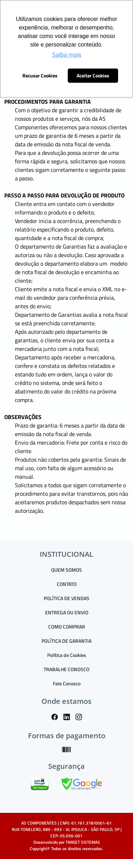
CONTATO (67, 584)
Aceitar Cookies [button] (93, 76)
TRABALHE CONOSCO (66, 669)
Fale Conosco (67, 683)
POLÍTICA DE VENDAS (66, 598)
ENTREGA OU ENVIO (66, 612)
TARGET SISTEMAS (83, 842)
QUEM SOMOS (66, 569)
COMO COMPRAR (66, 626)
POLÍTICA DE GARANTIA (66, 641)
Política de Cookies (66, 655)
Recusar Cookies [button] (39, 76)
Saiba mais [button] (66, 54)
